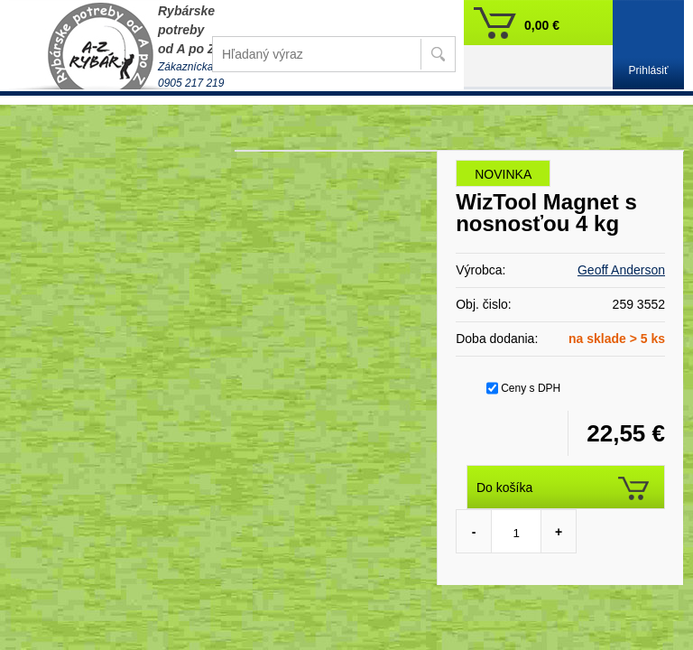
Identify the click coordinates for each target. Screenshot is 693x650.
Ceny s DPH (530, 388)
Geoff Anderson (621, 270)
